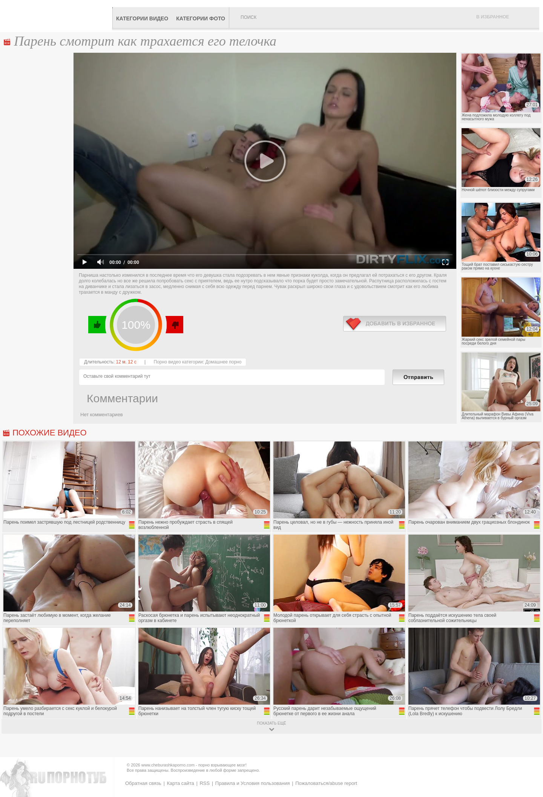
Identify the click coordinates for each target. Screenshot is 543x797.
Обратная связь (143, 783)
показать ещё (271, 723)
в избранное (394, 323)
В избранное (492, 17)
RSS (204, 783)
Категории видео (142, 18)
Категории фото (200, 18)
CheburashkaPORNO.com (58, 16)
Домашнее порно (223, 362)
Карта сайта (180, 783)
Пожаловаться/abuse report (326, 783)
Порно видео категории (178, 362)
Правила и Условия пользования (252, 783)
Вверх (528, 748)
